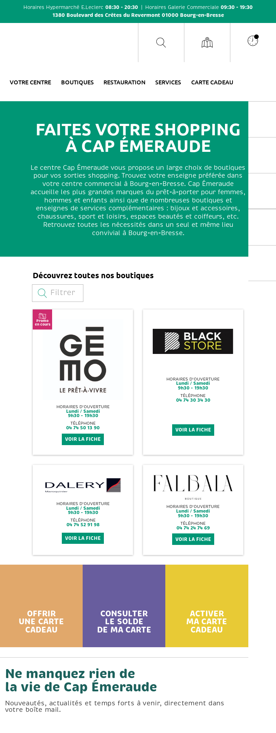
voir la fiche (83, 439)
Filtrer (56, 293)
